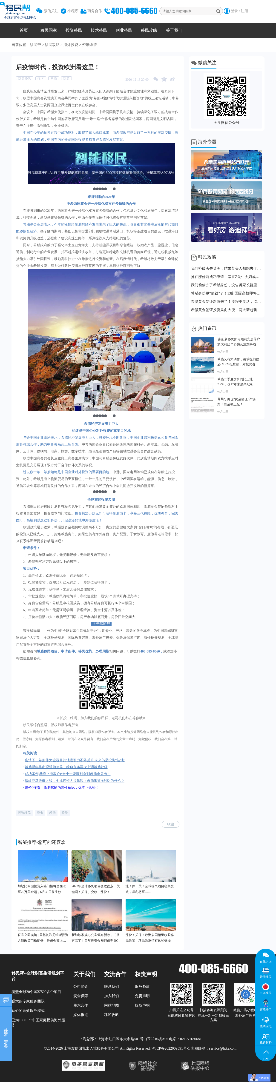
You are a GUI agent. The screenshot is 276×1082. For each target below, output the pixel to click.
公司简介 (80, 986)
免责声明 (142, 996)
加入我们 (111, 996)
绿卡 (40, 78)
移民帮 (35, 45)
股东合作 (80, 1005)
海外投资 (70, 45)
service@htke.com (222, 1048)
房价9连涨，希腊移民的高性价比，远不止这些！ (62, 788)
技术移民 (99, 30)
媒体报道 (80, 1015)
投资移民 (74, 30)
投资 (66, 78)
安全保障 (80, 996)
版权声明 (142, 1005)
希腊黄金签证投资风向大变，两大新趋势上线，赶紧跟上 (226, 310)
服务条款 (142, 986)
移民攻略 (149, 30)
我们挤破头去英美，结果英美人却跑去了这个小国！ (226, 268)
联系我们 (111, 986)
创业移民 (124, 30)
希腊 (53, 78)
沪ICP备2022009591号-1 (171, 1048)
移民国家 (48, 30)
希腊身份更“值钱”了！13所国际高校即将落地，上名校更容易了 (226, 293)
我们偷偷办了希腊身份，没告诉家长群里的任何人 (226, 285)
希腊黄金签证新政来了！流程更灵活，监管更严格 (226, 301)
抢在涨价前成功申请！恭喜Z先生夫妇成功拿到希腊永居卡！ (226, 277)
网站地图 (111, 1005)
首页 (24, 30)
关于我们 (174, 30)
